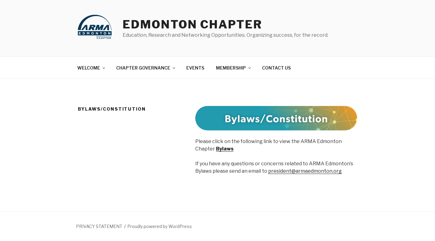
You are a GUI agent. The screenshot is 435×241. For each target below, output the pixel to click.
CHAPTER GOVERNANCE (146, 67)
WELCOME (91, 67)
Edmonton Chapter (192, 24)
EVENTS (195, 67)
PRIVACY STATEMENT (99, 226)
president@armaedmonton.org (305, 171)
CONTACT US (276, 67)
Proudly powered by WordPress (159, 226)
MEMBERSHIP (234, 67)
